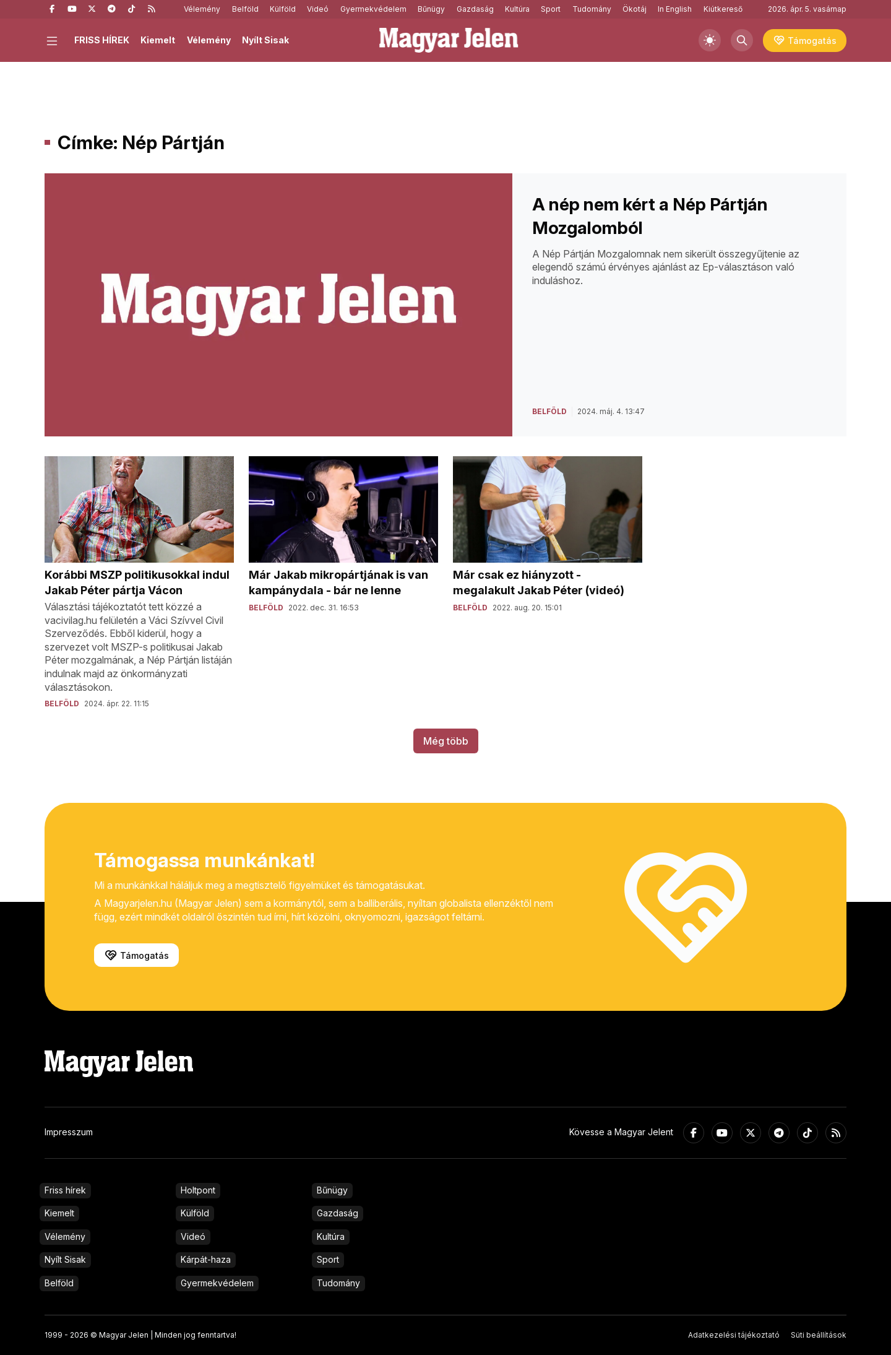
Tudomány (591, 9)
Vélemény (202, 9)
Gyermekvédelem (373, 9)
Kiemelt (157, 40)
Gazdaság (475, 9)
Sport (551, 9)
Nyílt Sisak (265, 40)
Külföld (283, 9)
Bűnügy (431, 9)
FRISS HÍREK (101, 40)
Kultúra (517, 9)
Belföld (245, 9)
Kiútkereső (723, 9)
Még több (445, 741)
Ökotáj (634, 9)
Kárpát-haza (206, 1259)
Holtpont (198, 1190)
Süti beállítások (818, 1335)
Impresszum (69, 1132)
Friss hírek (65, 1190)
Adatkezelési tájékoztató (734, 1335)
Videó (318, 9)
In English (675, 9)
